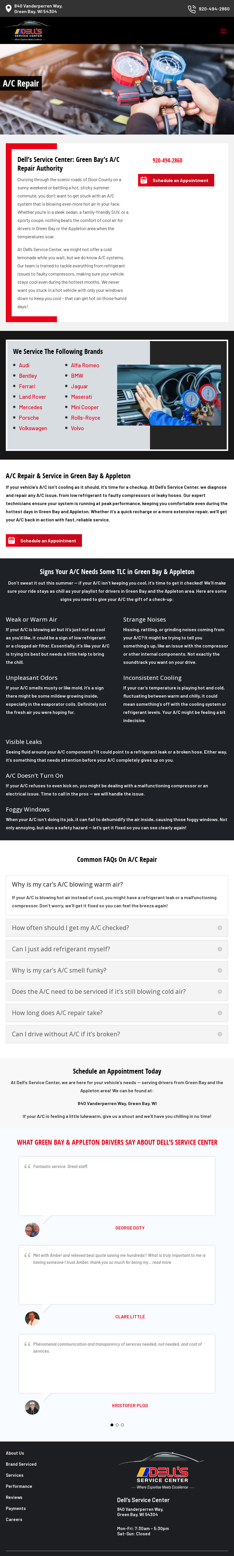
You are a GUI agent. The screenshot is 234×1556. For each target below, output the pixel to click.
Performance (19, 1486)
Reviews (14, 1497)
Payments (16, 1508)
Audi (24, 365)
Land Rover (32, 396)
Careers (14, 1519)
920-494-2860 (167, 160)
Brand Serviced (21, 1464)
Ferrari (27, 386)
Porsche (29, 417)
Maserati (81, 396)
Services (15, 1475)
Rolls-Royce (85, 417)
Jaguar (79, 386)
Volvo (77, 428)
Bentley (28, 375)
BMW (77, 375)
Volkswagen (33, 428)
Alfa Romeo (85, 365)
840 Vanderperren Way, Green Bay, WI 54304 (140, 1511)
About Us (15, 1453)
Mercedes (30, 407)
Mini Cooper (85, 407)
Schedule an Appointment (180, 180)
